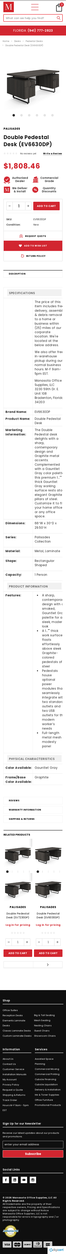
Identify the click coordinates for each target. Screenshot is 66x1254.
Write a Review (52, 153)
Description (17, 273)
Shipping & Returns (22, 818)
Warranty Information (25, 809)
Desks (17, 41)
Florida (33, 30)
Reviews (14, 800)
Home (6, 41)
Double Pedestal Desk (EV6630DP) (24, 45)
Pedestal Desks (34, 41)
